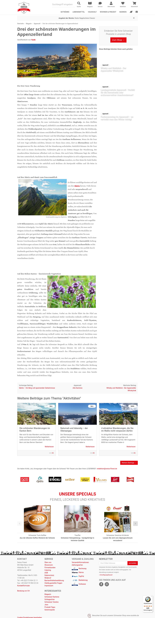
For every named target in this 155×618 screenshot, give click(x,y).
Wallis (132, 406)
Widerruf (47, 578)
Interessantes (52, 591)
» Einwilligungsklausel (105, 575)
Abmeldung (102, 572)
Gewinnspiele (49, 610)
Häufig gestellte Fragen (53, 583)
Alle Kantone (77, 388)
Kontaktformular (23, 586)
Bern (51, 406)
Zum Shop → (118, 40)
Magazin (29, 23)
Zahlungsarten (77, 565)
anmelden (132, 563)
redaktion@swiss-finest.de (107, 469)
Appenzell (37, 23)
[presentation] (19, 523)
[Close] (134, 18)
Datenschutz (49, 575)
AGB (46, 573)
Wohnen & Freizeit (108, 12)
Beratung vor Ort (23, 591)
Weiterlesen (49, 447)
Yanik (33, 40)
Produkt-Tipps (49, 607)
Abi (53, 453)
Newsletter (106, 559)
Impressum (48, 586)
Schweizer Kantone (51, 597)
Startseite (20, 23)
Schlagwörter (49, 599)
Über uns (47, 562)
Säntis (77, 186)
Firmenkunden (49, 568)
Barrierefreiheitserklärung (54, 580)
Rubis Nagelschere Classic (77, 18)
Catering (47, 570)
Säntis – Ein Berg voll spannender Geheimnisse (37, 388)
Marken (122, 12)
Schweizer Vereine (51, 602)
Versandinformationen (80, 562)
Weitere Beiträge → (129, 463)
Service (48, 559)
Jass (46, 605)
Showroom (48, 565)
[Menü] (151, 596)
